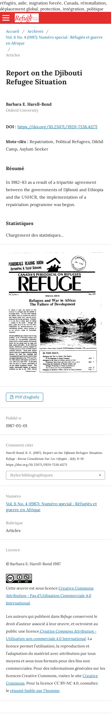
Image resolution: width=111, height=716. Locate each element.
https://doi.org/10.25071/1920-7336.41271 (57, 126)
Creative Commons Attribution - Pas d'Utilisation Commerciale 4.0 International (50, 596)
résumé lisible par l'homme (34, 690)
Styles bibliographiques (31, 475)
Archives (35, 31)
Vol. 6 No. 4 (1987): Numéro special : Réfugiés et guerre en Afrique (54, 40)
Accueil (12, 31)
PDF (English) (26, 397)
